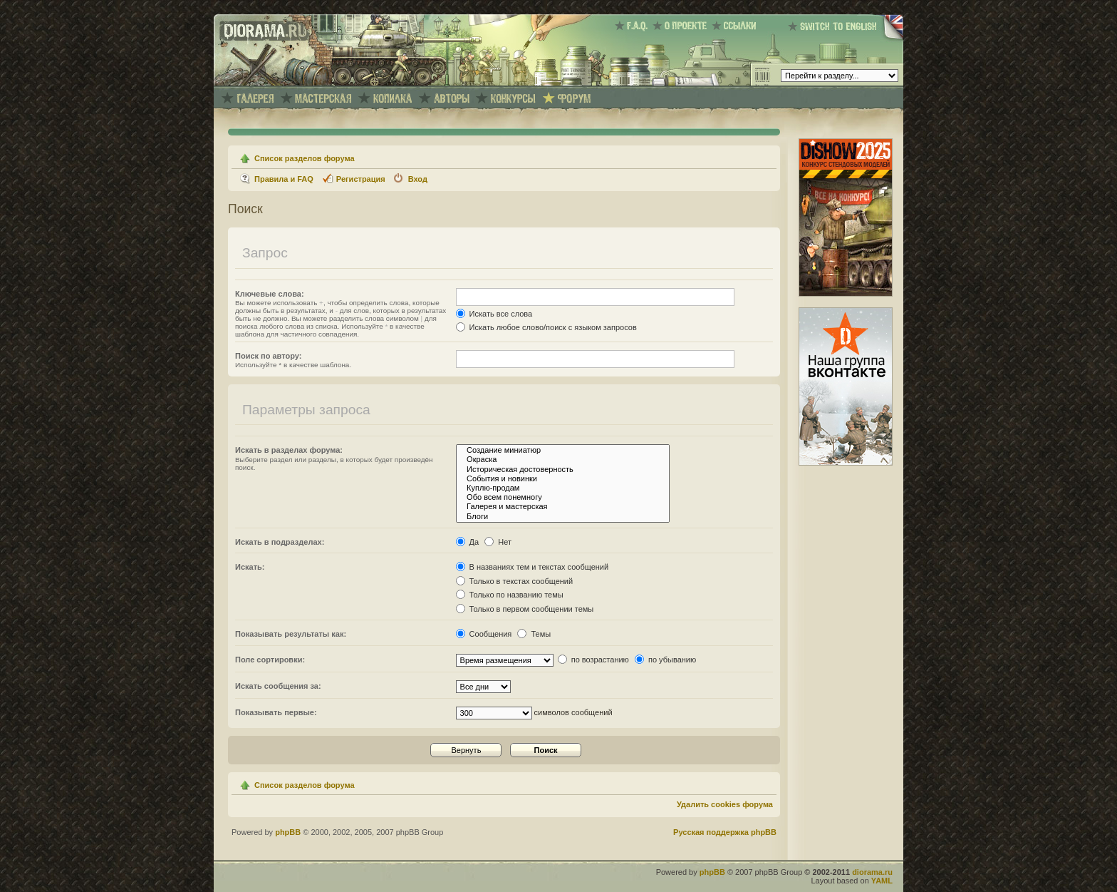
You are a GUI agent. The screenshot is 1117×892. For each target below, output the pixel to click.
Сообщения (484, 634)
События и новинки (562, 478)
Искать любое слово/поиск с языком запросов (546, 327)
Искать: (249, 567)
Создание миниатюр (562, 450)
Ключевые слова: (269, 293)
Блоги (562, 516)
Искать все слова (494, 313)
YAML (882, 880)
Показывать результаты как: (290, 634)
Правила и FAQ (283, 179)
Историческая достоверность (562, 469)
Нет (497, 542)
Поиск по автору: (268, 356)
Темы (534, 634)
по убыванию (665, 659)
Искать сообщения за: (278, 686)
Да (467, 542)
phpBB (288, 832)
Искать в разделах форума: (289, 450)
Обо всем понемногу (562, 497)
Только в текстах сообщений (514, 581)
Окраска (562, 459)
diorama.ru (872, 872)
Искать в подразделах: (279, 542)
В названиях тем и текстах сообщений (532, 567)
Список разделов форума (304, 158)
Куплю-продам (562, 488)
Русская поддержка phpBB (724, 832)
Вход (417, 179)
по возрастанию (593, 659)
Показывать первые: (276, 712)
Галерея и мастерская (562, 506)
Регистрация (360, 179)
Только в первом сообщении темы (525, 609)
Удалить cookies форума (725, 804)
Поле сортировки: (270, 659)
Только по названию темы (509, 594)
